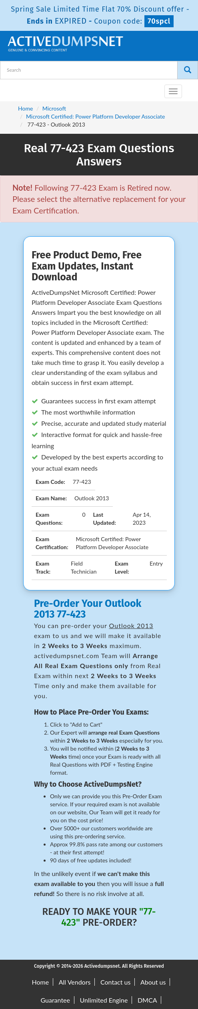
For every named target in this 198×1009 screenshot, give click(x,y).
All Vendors (75, 982)
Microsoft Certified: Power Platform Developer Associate (95, 116)
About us (153, 982)
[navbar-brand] (16, 88)
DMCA (147, 1000)
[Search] (187, 70)
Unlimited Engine (104, 1000)
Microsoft (54, 108)
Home (25, 108)
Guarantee (55, 1000)
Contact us (115, 982)
